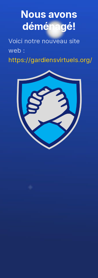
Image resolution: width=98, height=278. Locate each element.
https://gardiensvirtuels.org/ (50, 60)
